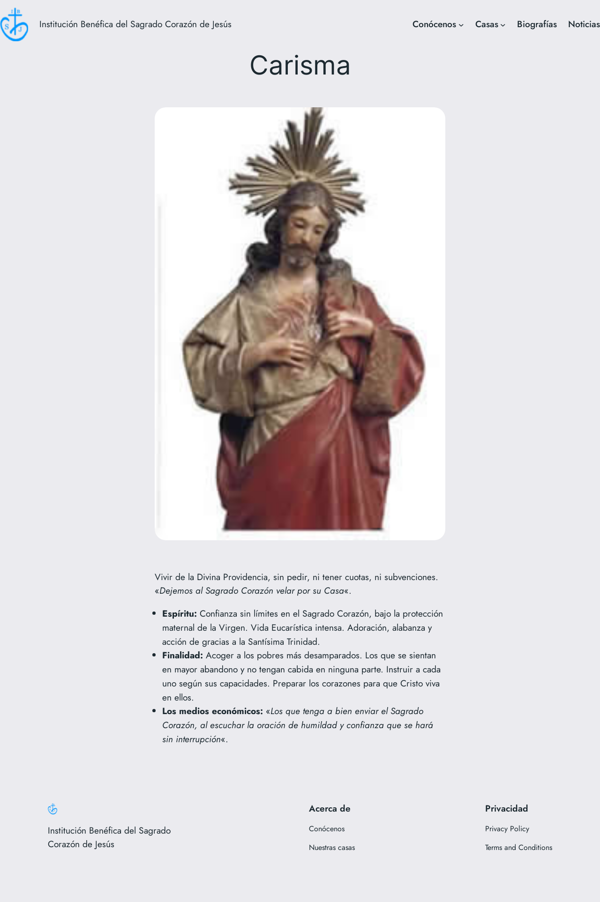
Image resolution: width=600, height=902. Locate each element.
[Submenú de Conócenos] (461, 24)
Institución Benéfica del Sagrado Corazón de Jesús (135, 23)
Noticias (584, 23)
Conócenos (434, 23)
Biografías (537, 23)
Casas (486, 23)
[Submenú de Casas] (503, 24)
